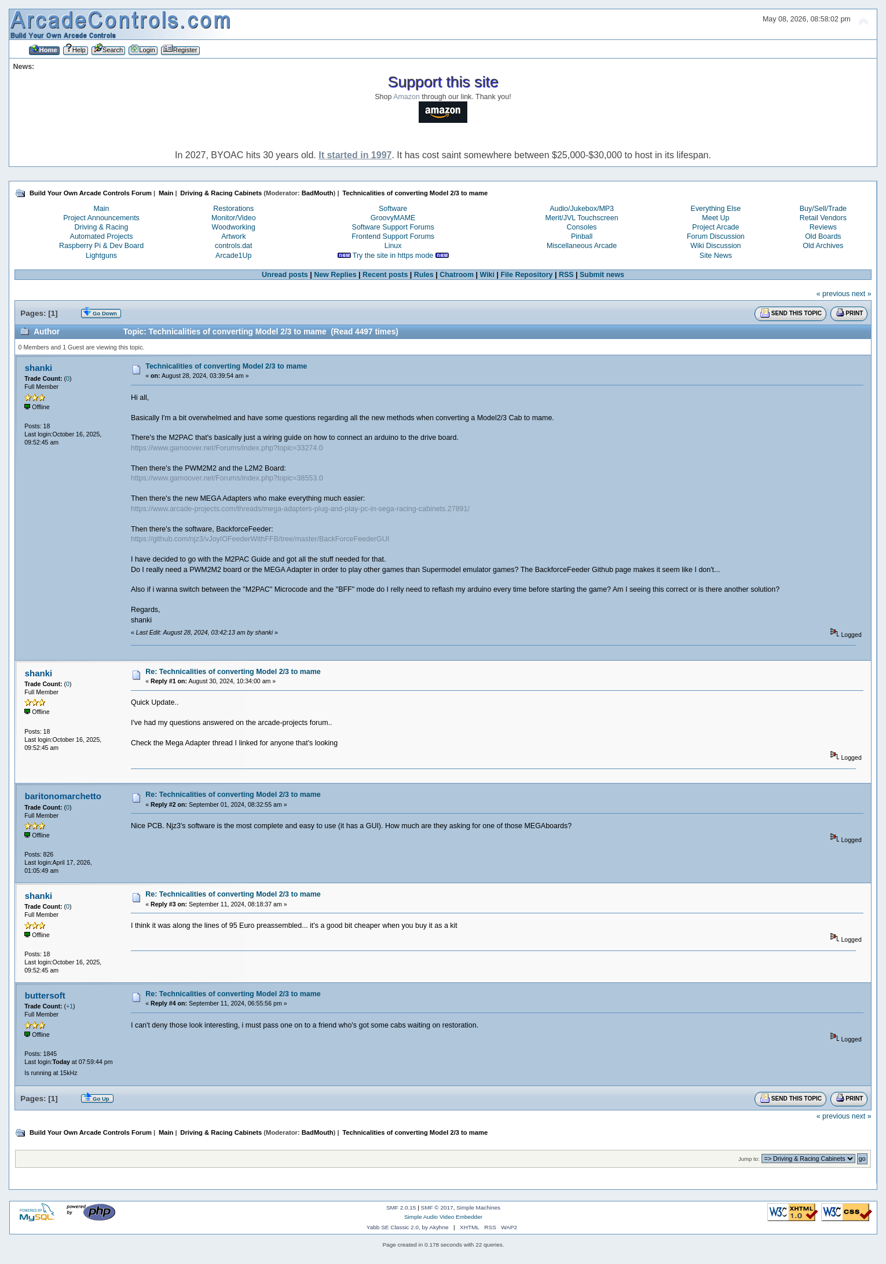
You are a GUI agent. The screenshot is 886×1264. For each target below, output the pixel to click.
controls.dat (233, 246)
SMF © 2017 (437, 1207)
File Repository (526, 275)
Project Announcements (101, 218)
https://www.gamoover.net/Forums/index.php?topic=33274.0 (227, 448)
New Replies (335, 275)
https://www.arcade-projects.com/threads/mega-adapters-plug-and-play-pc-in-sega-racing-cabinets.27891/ (300, 509)
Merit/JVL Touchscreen (581, 218)
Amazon (406, 97)
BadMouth (318, 193)
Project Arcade (715, 227)
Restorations (233, 209)
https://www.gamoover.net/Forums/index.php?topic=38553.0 (227, 478)
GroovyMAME (393, 218)
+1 (69, 1006)
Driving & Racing (102, 227)
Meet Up (715, 218)
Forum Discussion (716, 236)
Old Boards (823, 236)
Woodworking (233, 227)
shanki (38, 368)
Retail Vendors (823, 218)
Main (101, 209)
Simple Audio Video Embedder (443, 1217)
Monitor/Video (233, 218)
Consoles (582, 227)
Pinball (581, 236)
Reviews (823, 227)
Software (393, 209)
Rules (424, 275)
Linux (393, 246)
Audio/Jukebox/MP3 (582, 209)
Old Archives (823, 246)
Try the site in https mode (393, 256)
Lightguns (101, 256)
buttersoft (45, 995)
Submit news (602, 275)
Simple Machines (478, 1207)
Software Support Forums (393, 227)
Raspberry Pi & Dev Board (101, 246)
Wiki (487, 275)
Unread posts (285, 275)
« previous (833, 294)
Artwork (233, 236)
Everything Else (716, 209)
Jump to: (749, 1159)
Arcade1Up (233, 256)
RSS (566, 275)
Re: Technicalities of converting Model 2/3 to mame (233, 672)
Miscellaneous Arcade (582, 246)
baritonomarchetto (63, 796)
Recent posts (385, 275)
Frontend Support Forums (393, 236)
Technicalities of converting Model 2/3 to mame (226, 366)
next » (862, 294)
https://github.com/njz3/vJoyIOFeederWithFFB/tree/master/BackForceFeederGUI (260, 539)
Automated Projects (101, 236)
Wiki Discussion (715, 246)
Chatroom (457, 275)
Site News (716, 256)
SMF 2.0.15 (401, 1207)
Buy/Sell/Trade (823, 209)
